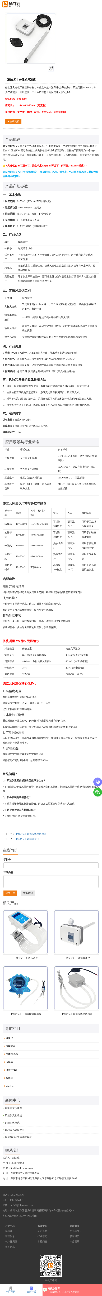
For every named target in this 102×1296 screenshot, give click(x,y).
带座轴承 (10, 1046)
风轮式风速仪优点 (14, 1130)
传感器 (9, 1062)
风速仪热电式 (12, 1122)
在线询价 (13, 121)
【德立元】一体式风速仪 (76, 958)
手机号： (8, 859)
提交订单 (10, 893)
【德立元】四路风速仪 (27, 839)
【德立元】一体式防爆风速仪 (25, 1014)
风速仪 (9, 1038)
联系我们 (74, 1236)
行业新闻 (42, 1236)
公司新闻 (42, 1231)
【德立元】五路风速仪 (25, 958)
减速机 (9, 1078)
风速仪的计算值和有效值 (18, 1137)
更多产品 (10, 1246)
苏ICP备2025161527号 (14, 1215)
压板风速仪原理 (13, 1108)
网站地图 (32, 1215)
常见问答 (42, 1241)
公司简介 (74, 1226)
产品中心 (10, 1226)
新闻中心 (42, 1226)
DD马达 (10, 1086)
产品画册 (74, 1241)
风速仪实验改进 (13, 1115)
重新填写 (28, 893)
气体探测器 (12, 1054)
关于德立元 (76, 1231)
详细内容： (9, 872)
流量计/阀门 (12, 1070)
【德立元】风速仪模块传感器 (30, 834)
